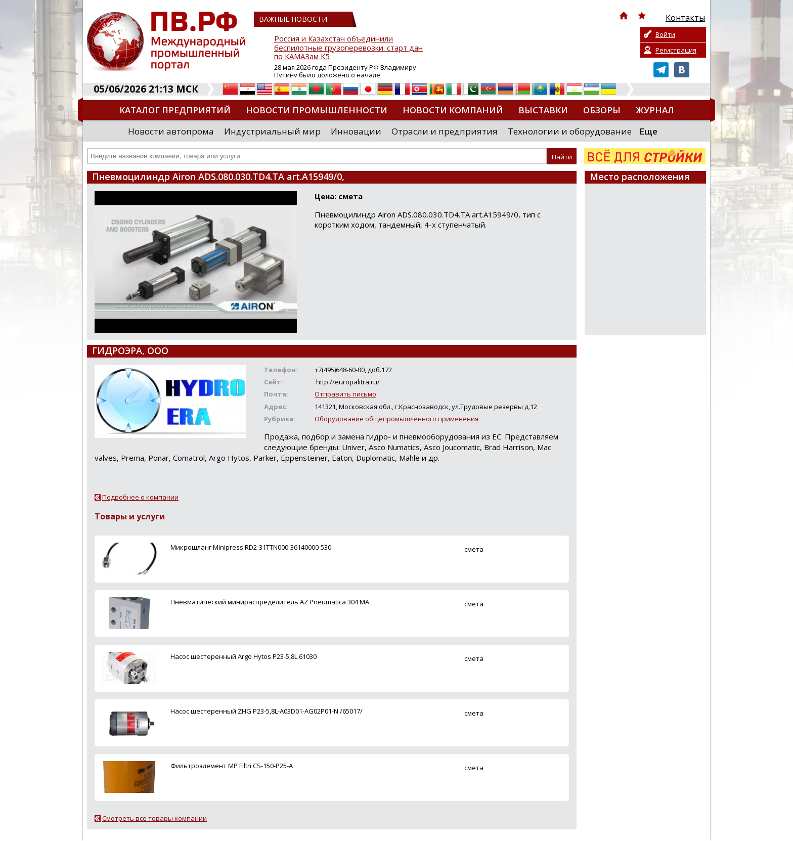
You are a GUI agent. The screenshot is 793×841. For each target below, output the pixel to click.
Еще (648, 131)
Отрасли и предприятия (444, 131)
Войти (665, 34)
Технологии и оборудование (570, 131)
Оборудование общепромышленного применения (396, 418)
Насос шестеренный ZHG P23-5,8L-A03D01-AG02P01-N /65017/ (266, 711)
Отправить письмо (345, 394)
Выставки (543, 110)
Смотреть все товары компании (154, 818)
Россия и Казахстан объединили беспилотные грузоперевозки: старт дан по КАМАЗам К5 (348, 47)
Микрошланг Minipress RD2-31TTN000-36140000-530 (250, 547)
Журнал (655, 110)
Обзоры (602, 110)
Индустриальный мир (272, 131)
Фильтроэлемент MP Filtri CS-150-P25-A (231, 765)
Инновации (356, 131)
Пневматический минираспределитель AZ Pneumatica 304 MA (269, 601)
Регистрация (675, 50)
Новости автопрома (171, 131)
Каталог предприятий (175, 110)
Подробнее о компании (140, 497)
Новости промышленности (316, 110)
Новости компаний (453, 110)
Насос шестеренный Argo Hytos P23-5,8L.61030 (243, 656)
